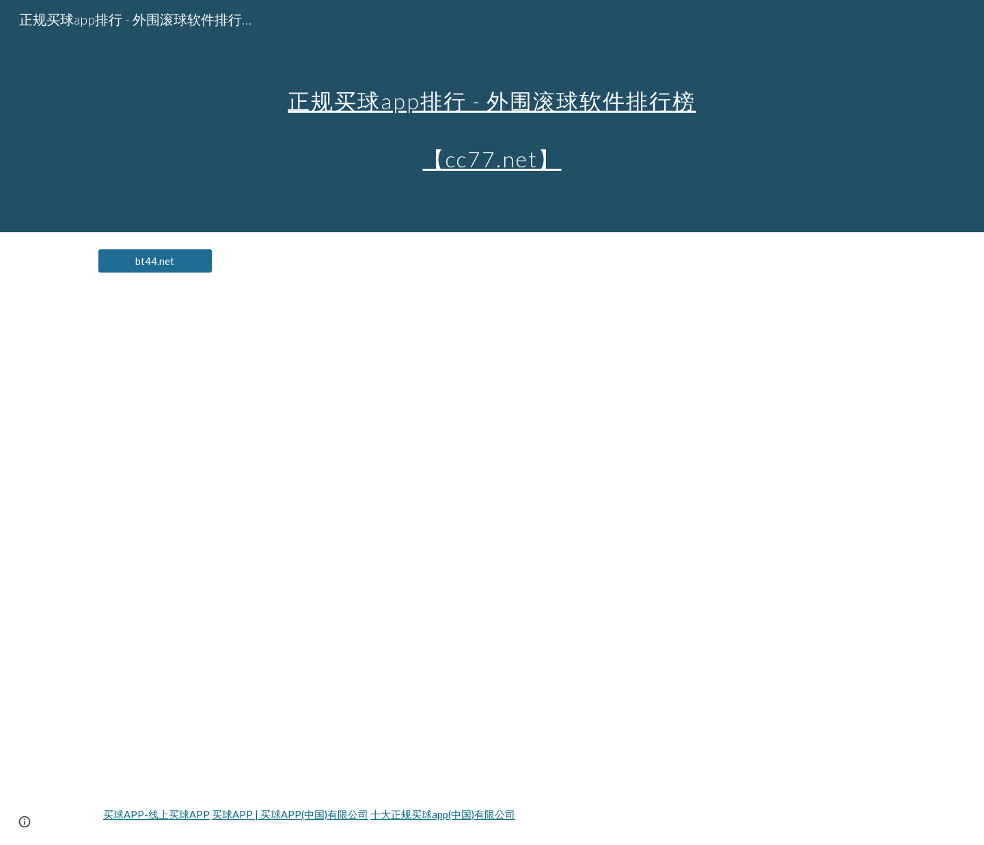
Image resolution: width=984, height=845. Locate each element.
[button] (24, 821)
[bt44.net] (155, 261)
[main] (492, 116)
